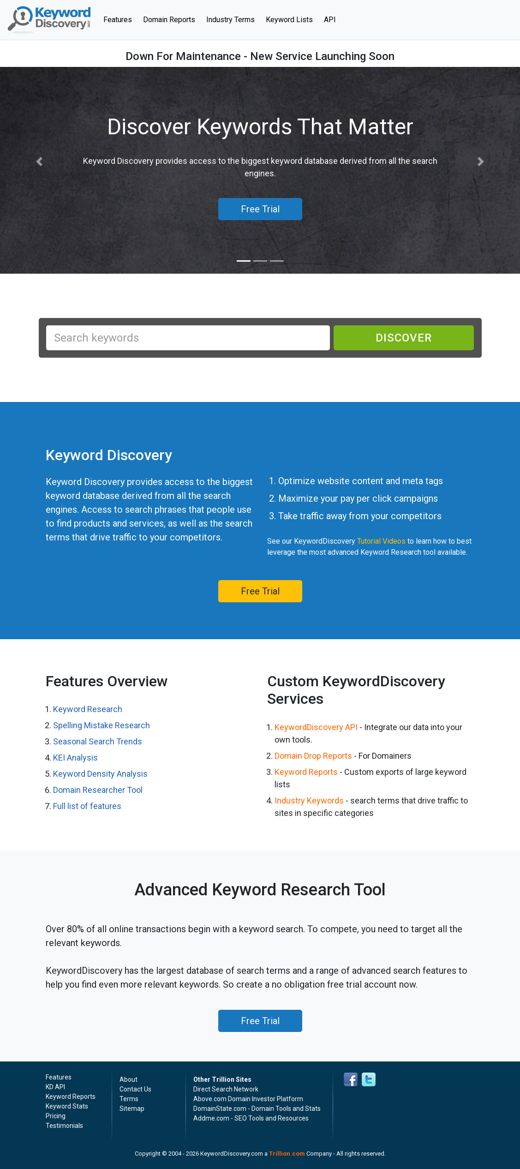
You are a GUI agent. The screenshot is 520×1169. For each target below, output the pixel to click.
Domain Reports (169, 19)
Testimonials (64, 1125)
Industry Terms (230, 19)
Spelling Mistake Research (101, 725)
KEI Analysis (75, 757)
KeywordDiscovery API (316, 727)
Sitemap (132, 1108)
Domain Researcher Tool (98, 790)
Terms (129, 1099)
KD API (55, 1087)
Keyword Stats (67, 1106)
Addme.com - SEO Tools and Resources (251, 1118)
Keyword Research (87, 709)
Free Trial (260, 591)
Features (120, 19)
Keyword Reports (306, 772)
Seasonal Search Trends (97, 741)
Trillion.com (287, 1153)
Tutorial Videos (381, 541)
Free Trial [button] (260, 209)
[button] (39, 162)
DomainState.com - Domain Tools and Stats (257, 1108)
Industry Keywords (309, 800)
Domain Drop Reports (313, 756)
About (128, 1079)
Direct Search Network (225, 1089)
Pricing (56, 1116)
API (330, 19)
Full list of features (87, 806)
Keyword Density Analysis (100, 774)
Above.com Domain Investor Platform (248, 1099)
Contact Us (135, 1089)
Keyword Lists (289, 19)
